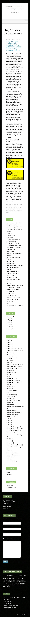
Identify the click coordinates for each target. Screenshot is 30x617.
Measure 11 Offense (12, 400)
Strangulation (10, 457)
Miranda (9, 283)
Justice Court (10, 396)
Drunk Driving (10, 372)
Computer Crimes (11, 241)
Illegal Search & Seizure (13, 271)
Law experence (14, 209)
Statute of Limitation (12, 453)
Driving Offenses (11, 251)
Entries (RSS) (10, 485)
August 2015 (10, 319)
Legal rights (17, 210)
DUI (8, 374)
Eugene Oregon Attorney (13, 380)
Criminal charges (17, 205)
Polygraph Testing (11, 291)
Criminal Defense (15, 204)
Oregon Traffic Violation (13, 414)
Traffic (8, 459)
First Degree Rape (11, 386)
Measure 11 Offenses (12, 277)
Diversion (9, 360)
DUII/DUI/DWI (10, 261)
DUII (8, 376)
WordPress (9, 474)
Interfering (9, 392)
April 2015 (9, 325)
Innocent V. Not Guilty (12, 273)
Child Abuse (10, 237)
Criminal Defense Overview (14, 245)
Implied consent (11, 390)
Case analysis (9, 205)
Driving (8, 362)
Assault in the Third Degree (14, 350)
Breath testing (10, 354)
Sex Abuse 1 (10, 433)
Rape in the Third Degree (13, 431)
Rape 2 (8, 422)
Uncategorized (10, 461)
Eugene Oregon (11, 378)
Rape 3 (8, 424)
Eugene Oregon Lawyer (13, 382)
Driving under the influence (14, 366)
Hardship (9, 388)
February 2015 (10, 329)
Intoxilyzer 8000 (11, 394)
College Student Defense (13, 239)
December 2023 (11, 317)
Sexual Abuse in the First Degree (15, 435)
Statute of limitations (12, 455)
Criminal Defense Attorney (12, 207)
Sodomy (9, 441)
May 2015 (9, 323)
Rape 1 (8, 420)
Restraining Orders (11, 295)
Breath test (10, 352)
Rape (8, 418)
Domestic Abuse (11, 249)
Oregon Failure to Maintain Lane (15, 406)
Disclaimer (7, 538)
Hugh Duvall (17, 39)
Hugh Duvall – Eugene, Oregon (15, 265)
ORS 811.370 (10, 416)
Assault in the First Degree (13, 348)
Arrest (8, 340)
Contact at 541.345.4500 (13, 243)
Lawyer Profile (10, 275)
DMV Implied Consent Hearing (14, 247)
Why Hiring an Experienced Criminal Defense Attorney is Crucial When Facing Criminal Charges (14, 45)
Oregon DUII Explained (13, 289)
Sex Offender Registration (13, 297)
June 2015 (9, 321)
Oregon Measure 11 (12, 410)
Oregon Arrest (10, 404)
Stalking (9, 303)
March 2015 (10, 327)
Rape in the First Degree (13, 427)
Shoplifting (9, 439)
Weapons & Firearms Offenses (15, 305)
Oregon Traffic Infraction (13, 412)
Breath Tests (10, 233)
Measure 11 (10, 398)
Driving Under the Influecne (14, 364)
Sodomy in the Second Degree (15, 447)
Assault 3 (9, 346)
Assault (9, 231)
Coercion (9, 356)
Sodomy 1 (9, 443)
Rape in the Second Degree (14, 429)
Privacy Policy (10, 293)
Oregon (9, 402)
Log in (8, 472)
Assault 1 (9, 344)
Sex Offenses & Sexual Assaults (15, 299)
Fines (8, 384)
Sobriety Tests (10, 301)
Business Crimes (11, 235)
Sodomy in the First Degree (14, 445)
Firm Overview (10, 263)
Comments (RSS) (11, 487)
